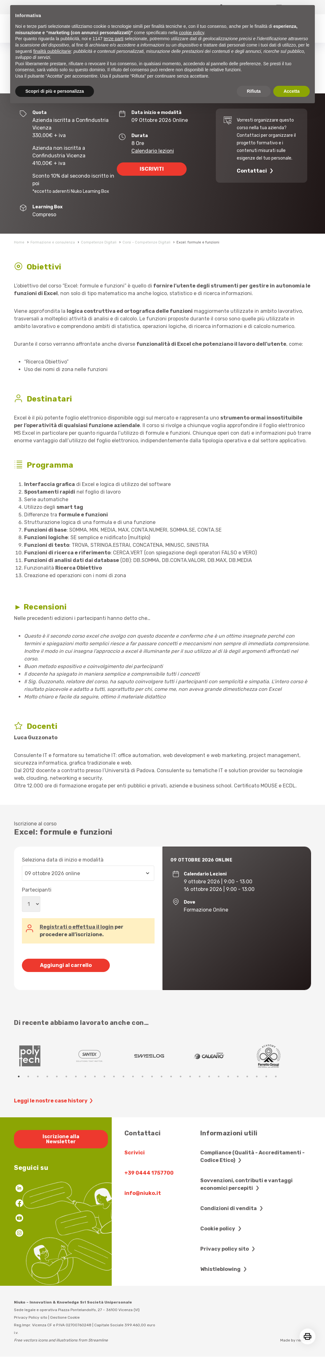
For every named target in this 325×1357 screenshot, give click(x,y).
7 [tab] (76, 1076)
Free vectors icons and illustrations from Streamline (61, 1340)
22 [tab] (219, 1076)
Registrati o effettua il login (77, 927)
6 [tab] (66, 1076)
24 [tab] (238, 1076)
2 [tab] (28, 1076)
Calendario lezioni (152, 151)
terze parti (113, 38)
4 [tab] (47, 1076)
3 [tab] (38, 1076)
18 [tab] (180, 1076)
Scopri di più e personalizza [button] (54, 91)
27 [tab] (266, 1076)
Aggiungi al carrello (66, 965)
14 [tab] (142, 1076)
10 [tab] (104, 1076)
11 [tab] (114, 1076)
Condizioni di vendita (232, 1208)
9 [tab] (95, 1076)
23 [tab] (228, 1076)
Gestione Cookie (65, 1317)
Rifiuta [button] (254, 91)
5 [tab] (57, 1076)
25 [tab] (247, 1076)
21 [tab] (209, 1076)
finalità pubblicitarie (52, 51)
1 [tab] (19, 1076)
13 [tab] (133, 1076)
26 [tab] (257, 1076)
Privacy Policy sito (30, 1317)
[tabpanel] (44, 1056)
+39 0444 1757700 (149, 1173)
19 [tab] (190, 1076)
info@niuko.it (142, 1193)
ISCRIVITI (152, 169)
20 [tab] (199, 1076)
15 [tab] (152, 1076)
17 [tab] (171, 1076)
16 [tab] (161, 1076)
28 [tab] (276, 1076)
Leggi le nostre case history (54, 1100)
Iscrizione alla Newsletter (61, 1139)
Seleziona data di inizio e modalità (62, 860)
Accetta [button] (291, 91)
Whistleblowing (224, 1269)
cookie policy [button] (191, 32)
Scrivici (134, 1153)
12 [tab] (123, 1076)
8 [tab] (85, 1076)
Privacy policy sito (228, 1249)
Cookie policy (221, 1229)
